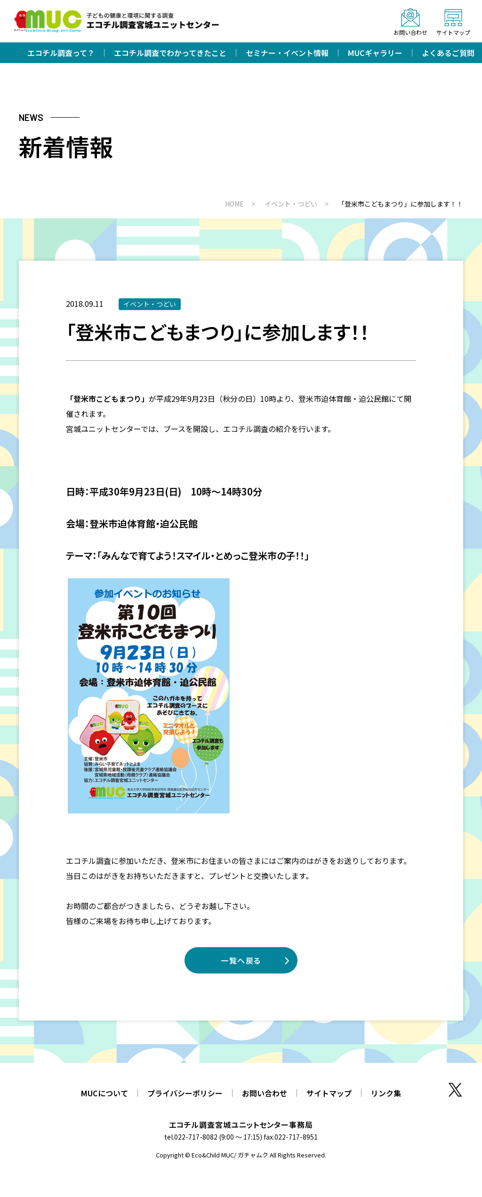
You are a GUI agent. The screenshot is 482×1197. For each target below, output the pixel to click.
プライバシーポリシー (185, 1093)
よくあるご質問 (448, 52)
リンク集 (386, 1093)
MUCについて (104, 1093)
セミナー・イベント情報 (287, 52)
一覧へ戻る (241, 960)
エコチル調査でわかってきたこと (170, 52)
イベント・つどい (149, 304)
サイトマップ (329, 1093)
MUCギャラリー (375, 52)
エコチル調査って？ (61, 52)
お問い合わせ (264, 1093)
